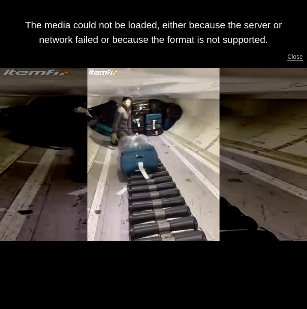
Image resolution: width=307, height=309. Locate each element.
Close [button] (295, 56)
